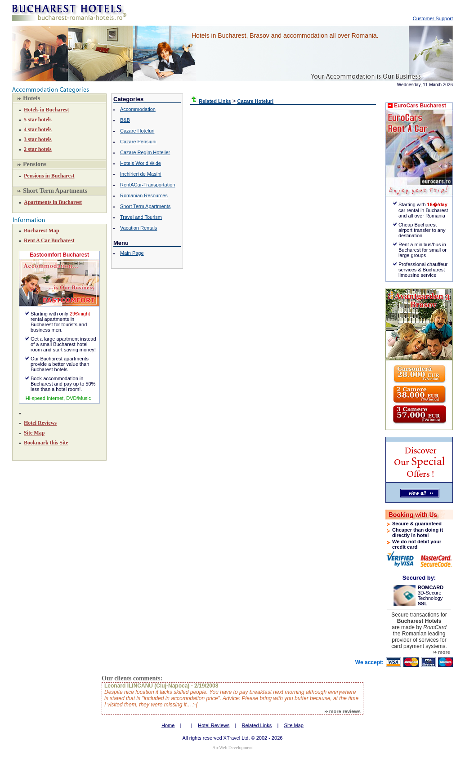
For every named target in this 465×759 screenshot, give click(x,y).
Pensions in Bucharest (49, 176)
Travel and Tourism (141, 217)
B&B (125, 120)
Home (167, 725)
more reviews (343, 711)
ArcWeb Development (232, 747)
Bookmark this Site (46, 442)
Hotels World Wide (140, 163)
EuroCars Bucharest (420, 105)
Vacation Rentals (138, 228)
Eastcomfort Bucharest (59, 255)
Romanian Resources (144, 195)
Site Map (34, 433)
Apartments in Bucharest (53, 202)
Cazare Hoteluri (137, 130)
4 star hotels (38, 129)
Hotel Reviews (40, 423)
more (442, 652)
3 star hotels (38, 139)
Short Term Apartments (145, 206)
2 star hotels (38, 149)
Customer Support (433, 18)
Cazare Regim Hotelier (145, 152)
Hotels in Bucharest (46, 110)
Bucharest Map (41, 230)
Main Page (132, 253)
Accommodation (138, 109)
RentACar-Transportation (147, 184)
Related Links (257, 725)
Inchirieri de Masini (140, 174)
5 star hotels (38, 119)
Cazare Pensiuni (138, 141)
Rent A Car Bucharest (49, 240)
